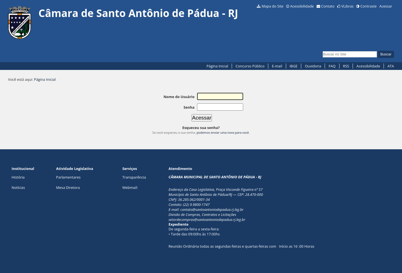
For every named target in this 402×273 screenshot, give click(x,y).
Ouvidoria (313, 66)
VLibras (347, 6)
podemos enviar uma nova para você (223, 132)
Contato (327, 6)
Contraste (368, 6)
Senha (188, 107)
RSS (346, 66)
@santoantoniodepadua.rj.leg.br (217, 209)
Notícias (18, 187)
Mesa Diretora (68, 187)
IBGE (293, 66)
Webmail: (130, 187)
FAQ (332, 66)
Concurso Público (250, 66)
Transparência (134, 177)
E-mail (277, 66)
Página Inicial (217, 66)
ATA (390, 66)
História (18, 177)
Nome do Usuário (179, 96)
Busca (322, 50)
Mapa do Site (272, 6)
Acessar (385, 6)
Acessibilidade (302, 6)
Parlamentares (68, 177)
